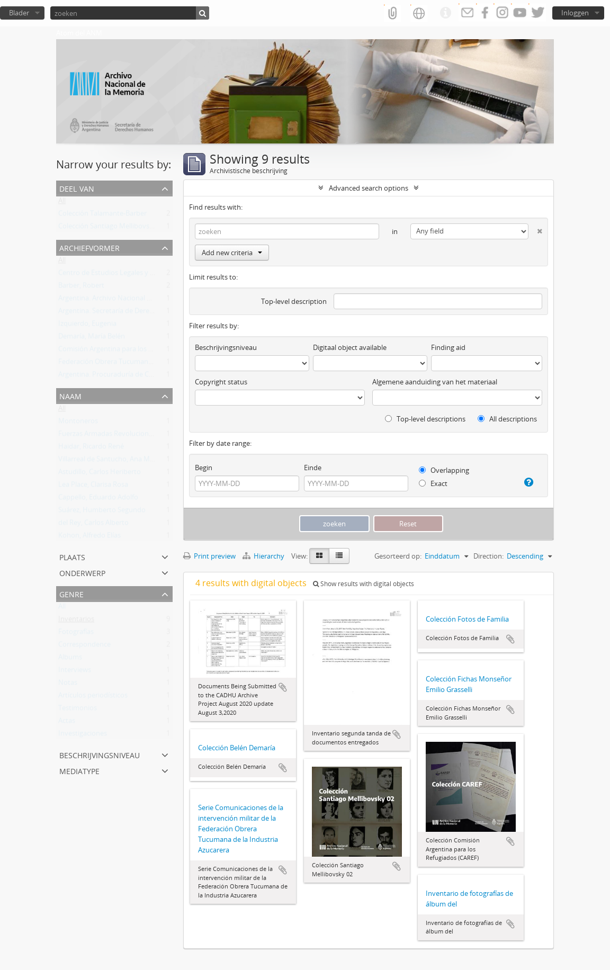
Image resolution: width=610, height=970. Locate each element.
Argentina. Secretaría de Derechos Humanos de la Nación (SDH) (157, 313)
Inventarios (76, 621)
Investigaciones (82, 735)
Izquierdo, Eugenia (87, 325)
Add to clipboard (282, 687)
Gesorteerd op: (397, 556)
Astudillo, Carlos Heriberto (99, 474)
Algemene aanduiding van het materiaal (434, 382)
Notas (67, 684)
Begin (203, 467)
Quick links (445, 13)
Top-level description (294, 301)
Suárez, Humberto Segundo (102, 512)
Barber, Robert (81, 287)
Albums (70, 659)
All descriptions (507, 419)
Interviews (74, 672)
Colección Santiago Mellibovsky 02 (112, 228)
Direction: (488, 556)
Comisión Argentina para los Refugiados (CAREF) (133, 351)
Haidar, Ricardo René (91, 448)
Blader (19, 12)
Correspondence (84, 646)
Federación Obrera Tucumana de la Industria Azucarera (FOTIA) (157, 364)
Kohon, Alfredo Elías (89, 537)
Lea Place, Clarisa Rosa (93, 486)
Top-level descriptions (425, 419)
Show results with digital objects (363, 583)
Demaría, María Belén (91, 338)
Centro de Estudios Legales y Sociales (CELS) (127, 275)
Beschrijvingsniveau (99, 754)
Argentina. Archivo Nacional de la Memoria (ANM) (135, 300)
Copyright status (221, 382)
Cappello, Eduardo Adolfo (98, 499)
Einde (312, 467)
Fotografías (76, 634)
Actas (66, 723)
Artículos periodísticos (93, 697)
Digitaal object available (350, 347)
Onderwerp (82, 572)
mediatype (79, 770)
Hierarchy (264, 556)
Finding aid (448, 347)
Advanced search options (368, 188)
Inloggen (575, 12)
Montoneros (78, 423)
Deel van (76, 188)
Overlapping (444, 470)
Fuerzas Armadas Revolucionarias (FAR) (120, 436)
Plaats (72, 556)
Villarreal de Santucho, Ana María (110, 461)
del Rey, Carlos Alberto (93, 524)
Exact (433, 483)
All (62, 203)
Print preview (209, 556)
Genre (71, 593)
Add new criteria (232, 252)
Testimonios (77, 710)
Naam (70, 395)
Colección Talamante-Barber (102, 215)
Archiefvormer (89, 247)
